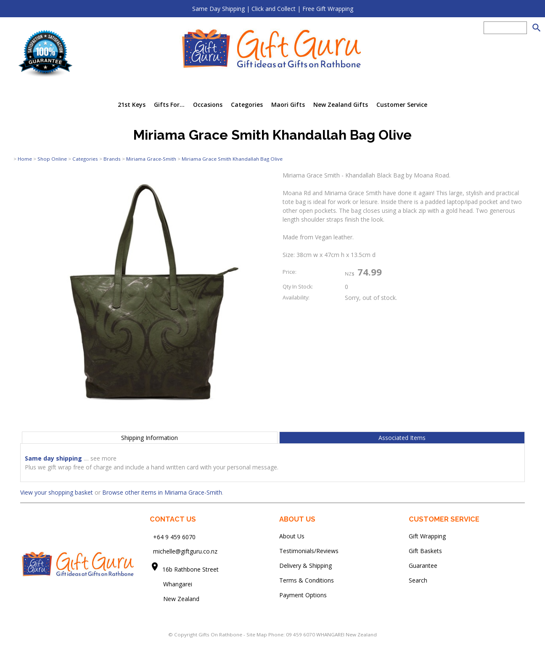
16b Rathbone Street (191, 569)
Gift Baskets (425, 551)
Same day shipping (53, 458)
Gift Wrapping (427, 536)
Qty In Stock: (298, 286)
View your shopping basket (56, 492)
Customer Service (401, 105)
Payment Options (303, 595)
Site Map (256, 634)
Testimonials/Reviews (309, 551)
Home (25, 159)
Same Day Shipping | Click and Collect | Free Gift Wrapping (272, 9)
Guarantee (423, 566)
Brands (112, 159)
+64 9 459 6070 (174, 536)
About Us (291, 536)
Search (418, 580)
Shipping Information (149, 438)
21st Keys (132, 105)
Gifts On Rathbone (220, 634)
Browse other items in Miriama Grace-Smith (162, 492)
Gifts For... (169, 105)
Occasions (207, 105)
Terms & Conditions (306, 580)
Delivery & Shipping (305, 566)
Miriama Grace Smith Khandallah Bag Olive (232, 159)
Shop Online (52, 159)
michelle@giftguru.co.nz (185, 551)
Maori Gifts (288, 105)
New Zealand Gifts (340, 105)
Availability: (296, 297)
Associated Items (402, 438)
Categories (247, 105)
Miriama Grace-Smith (151, 159)
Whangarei (172, 584)
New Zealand (174, 599)
